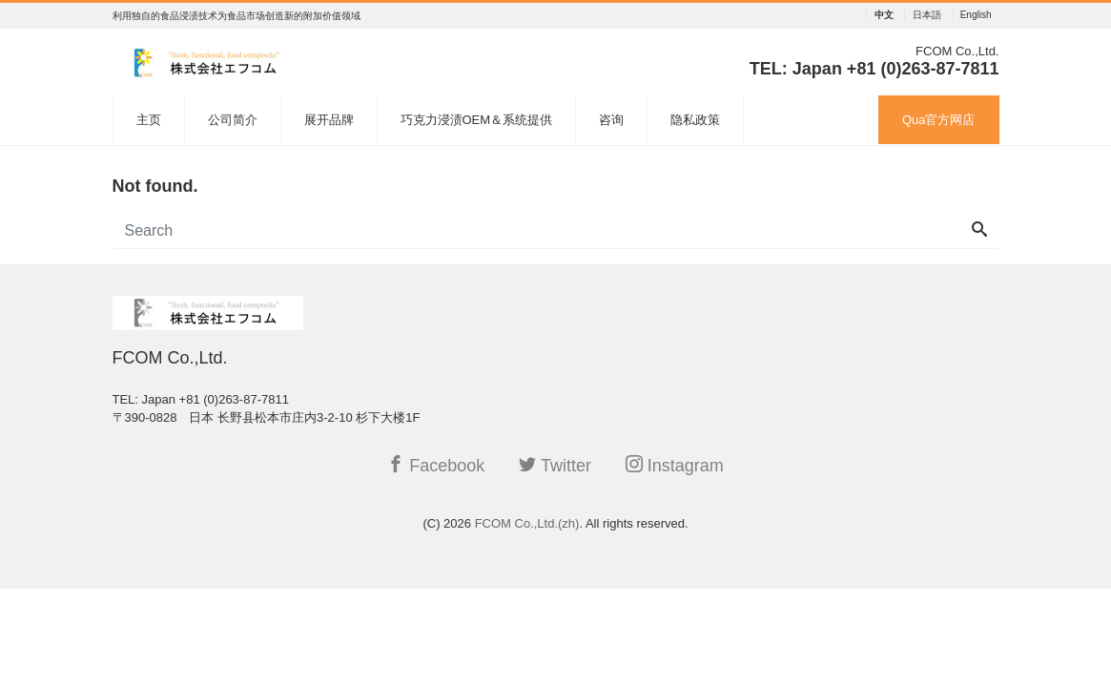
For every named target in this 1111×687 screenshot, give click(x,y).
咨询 (611, 120)
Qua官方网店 (939, 120)
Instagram (675, 465)
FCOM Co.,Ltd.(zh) (527, 523)
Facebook (435, 465)
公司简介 (232, 120)
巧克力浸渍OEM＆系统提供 (477, 120)
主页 (148, 120)
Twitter (555, 465)
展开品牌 (329, 120)
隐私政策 (695, 120)
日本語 (927, 15)
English (976, 15)
